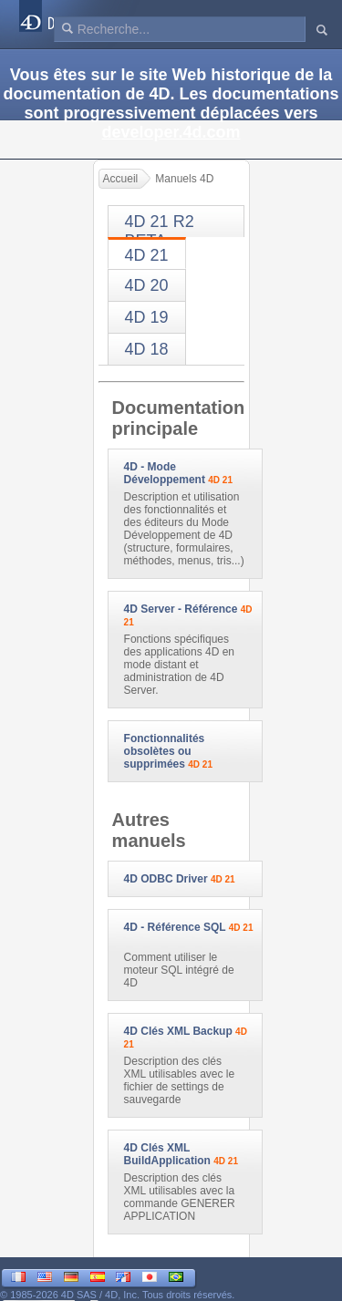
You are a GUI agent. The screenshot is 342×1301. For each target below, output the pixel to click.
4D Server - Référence (181, 609)
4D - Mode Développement (164, 473)
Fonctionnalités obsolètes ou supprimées (164, 751)
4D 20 (147, 285)
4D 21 (147, 255)
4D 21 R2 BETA (159, 224)
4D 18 (147, 349)
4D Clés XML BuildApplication (167, 1154)
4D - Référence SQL (175, 927)
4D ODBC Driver (166, 878)
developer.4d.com (170, 132)
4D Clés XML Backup (178, 1031)
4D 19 (147, 317)
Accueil (121, 178)
